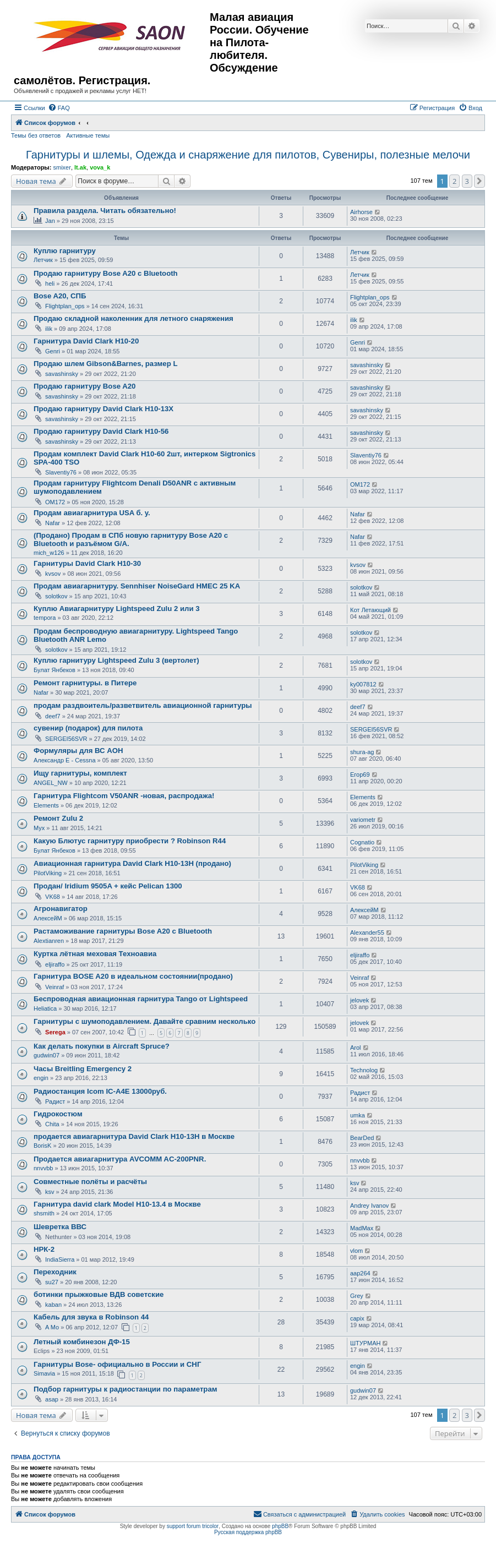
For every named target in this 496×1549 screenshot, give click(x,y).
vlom (356, 1250)
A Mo (52, 1327)
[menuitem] (59, 107)
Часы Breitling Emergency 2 (83, 1069)
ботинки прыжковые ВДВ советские (98, 1294)
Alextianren (49, 940)
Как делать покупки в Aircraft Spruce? (102, 1046)
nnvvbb (43, 1168)
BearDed (362, 1138)
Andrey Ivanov (369, 1205)
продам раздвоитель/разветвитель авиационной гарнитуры (143, 705)
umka (357, 1115)
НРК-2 (44, 1249)
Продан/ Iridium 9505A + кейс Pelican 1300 (108, 886)
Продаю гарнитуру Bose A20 (84, 386)
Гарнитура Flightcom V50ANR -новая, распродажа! (124, 796)
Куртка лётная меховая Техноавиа (95, 954)
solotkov (56, 596)
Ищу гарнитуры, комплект (80, 773)
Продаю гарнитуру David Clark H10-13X (103, 409)
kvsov (53, 573)
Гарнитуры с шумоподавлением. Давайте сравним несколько (144, 1021)
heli (49, 283)
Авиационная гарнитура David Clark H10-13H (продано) (132, 863)
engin (41, 1078)
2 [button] (454, 181)
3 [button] (467, 181)
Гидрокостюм (58, 1114)
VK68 (52, 896)
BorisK (42, 1145)
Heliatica (45, 1008)
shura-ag (362, 752)
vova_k (100, 167)
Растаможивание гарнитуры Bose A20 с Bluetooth (123, 931)
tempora (45, 617)
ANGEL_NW (51, 782)
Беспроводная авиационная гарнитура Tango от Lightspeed (141, 999)
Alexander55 (367, 932)
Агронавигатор (61, 908)
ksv (49, 1191)
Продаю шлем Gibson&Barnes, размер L (105, 363)
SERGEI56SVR (66, 738)
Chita (52, 1124)
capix (357, 1318)
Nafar (52, 523)
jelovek (359, 1000)
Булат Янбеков (54, 670)
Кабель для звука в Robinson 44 (91, 1317)
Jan (50, 220)
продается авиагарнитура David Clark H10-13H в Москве (134, 1136)
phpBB (280, 1526)
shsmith (44, 1213)
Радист (55, 1101)
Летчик (43, 260)
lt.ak (80, 167)
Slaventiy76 (61, 472)
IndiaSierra (59, 1259)
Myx (39, 828)
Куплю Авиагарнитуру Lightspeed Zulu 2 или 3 (117, 608)
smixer (61, 167)
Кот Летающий (370, 610)
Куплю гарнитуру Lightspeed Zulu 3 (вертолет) (116, 660)
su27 (51, 1282)
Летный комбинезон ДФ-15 (82, 1342)
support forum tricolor (193, 1526)
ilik (48, 328)
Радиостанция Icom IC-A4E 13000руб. (100, 1091)
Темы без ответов (36, 135)
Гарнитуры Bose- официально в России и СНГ (117, 1364)
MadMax (361, 1228)
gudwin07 (46, 1055)
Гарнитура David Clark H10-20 (86, 341)
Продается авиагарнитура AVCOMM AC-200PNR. (120, 1159)
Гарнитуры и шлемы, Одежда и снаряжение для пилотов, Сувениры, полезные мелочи (248, 155)
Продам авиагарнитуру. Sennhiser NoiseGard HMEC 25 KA (137, 586)
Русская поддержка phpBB (248, 1532)
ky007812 (363, 684)
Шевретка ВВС (60, 1227)
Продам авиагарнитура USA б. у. (92, 513)
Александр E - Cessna (65, 760)
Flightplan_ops (65, 306)
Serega (55, 1032)
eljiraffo (54, 964)
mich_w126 (49, 552)
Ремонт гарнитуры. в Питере (85, 683)
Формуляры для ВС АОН (78, 750)
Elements (46, 805)
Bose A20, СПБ (60, 296)
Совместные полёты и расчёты (90, 1181)
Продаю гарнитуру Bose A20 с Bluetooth (106, 273)
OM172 (55, 502)
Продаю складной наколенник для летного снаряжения (133, 318)
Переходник (55, 1272)
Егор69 (360, 774)
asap (51, 1399)
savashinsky (61, 373)
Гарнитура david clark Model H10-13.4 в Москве (117, 1204)
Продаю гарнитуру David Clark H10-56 (101, 431)
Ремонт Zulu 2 (58, 818)
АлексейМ (48, 918)
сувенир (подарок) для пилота (88, 728)
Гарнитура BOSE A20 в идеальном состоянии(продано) (133, 976)
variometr (362, 819)
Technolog (364, 1070)
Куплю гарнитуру (65, 251)
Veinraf (54, 987)
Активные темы (88, 135)
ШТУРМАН (365, 1343)
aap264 (360, 1273)
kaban (53, 1304)
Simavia (44, 1373)
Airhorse (361, 212)
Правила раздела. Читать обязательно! (105, 210)
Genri (52, 351)
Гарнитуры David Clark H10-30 (87, 563)
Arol (355, 1047)
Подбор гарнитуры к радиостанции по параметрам (125, 1389)
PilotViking (48, 873)
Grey (356, 1295)
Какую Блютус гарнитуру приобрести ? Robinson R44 (130, 841)
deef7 (53, 716)
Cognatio (362, 842)
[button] (479, 181)
